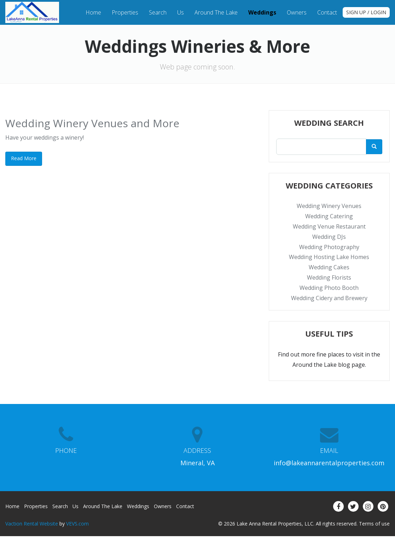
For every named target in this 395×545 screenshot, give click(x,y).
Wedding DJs (329, 237)
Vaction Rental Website (31, 523)
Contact (327, 12)
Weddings (262, 12)
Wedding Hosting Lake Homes (329, 257)
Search (158, 12)
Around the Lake (216, 12)
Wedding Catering (329, 216)
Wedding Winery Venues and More (92, 123)
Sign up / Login (366, 12)
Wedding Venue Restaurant (329, 226)
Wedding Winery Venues (329, 206)
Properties (125, 12)
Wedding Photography (329, 247)
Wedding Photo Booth (329, 288)
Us (180, 12)
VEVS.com (77, 523)
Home (93, 12)
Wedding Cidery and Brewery (329, 298)
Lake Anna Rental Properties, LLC (275, 523)
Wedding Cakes (329, 267)
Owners (297, 12)
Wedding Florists (329, 277)
